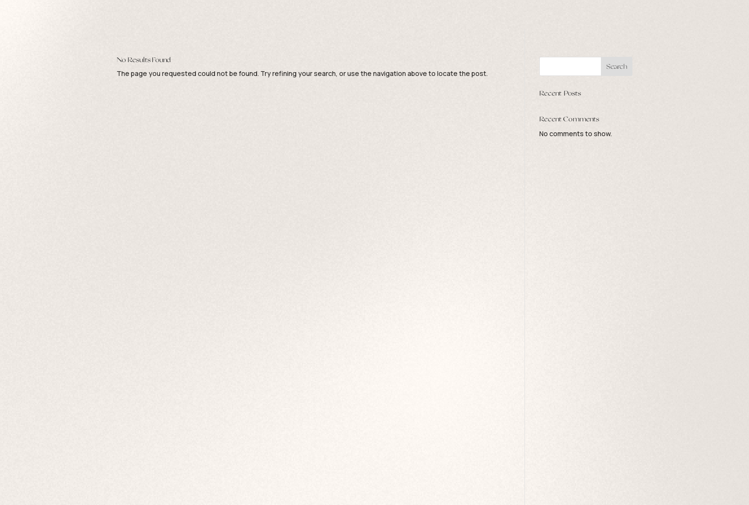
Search (616, 67)
